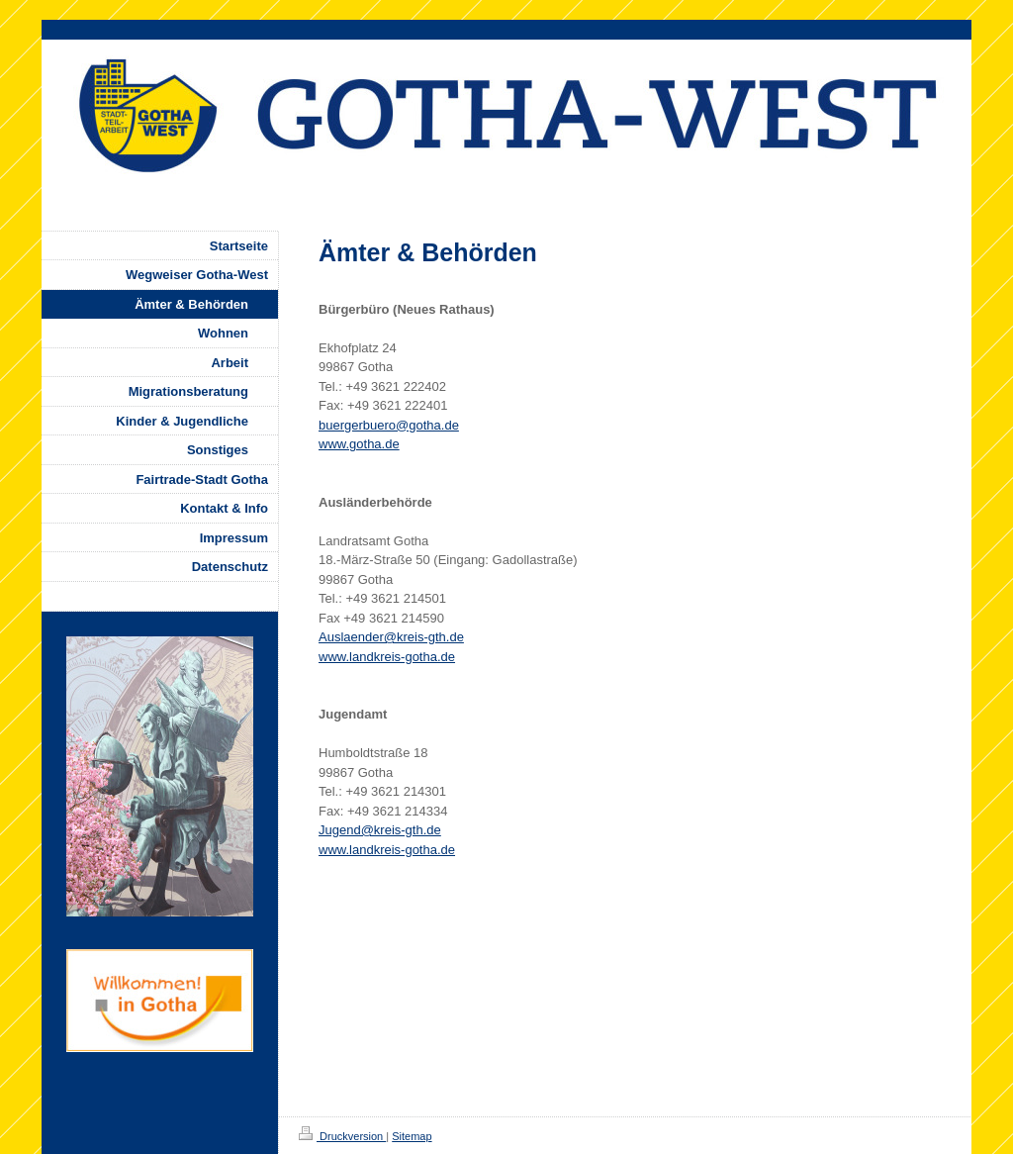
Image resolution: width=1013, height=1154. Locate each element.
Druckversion (342, 1136)
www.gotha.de (359, 443)
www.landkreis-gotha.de (387, 656)
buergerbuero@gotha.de (389, 425)
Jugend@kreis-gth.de (380, 829)
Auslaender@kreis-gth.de (391, 636)
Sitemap (411, 1136)
